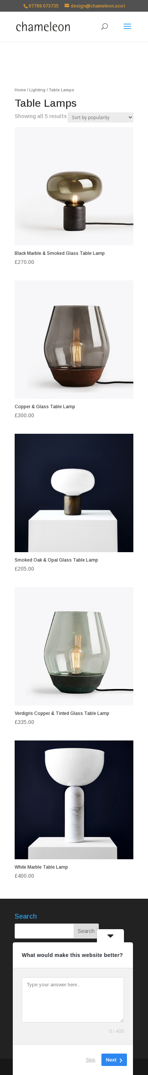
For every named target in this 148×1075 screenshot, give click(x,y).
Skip (90, 1060)
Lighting (37, 90)
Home (20, 90)
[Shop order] (100, 117)
